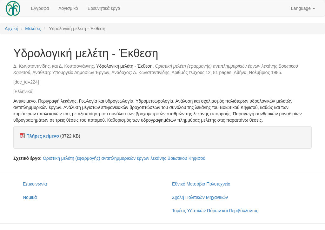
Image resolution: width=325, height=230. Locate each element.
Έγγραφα (39, 8)
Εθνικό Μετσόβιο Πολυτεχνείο (201, 183)
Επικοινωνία (35, 183)
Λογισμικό (68, 8)
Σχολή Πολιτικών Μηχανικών (200, 197)
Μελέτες (33, 28)
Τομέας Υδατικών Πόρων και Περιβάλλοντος (215, 210)
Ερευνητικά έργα (104, 8)
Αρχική (11, 28)
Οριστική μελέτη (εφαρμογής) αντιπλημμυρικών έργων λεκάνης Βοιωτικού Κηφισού (124, 158)
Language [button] (303, 8)
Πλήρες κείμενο (42, 136)
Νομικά (30, 197)
